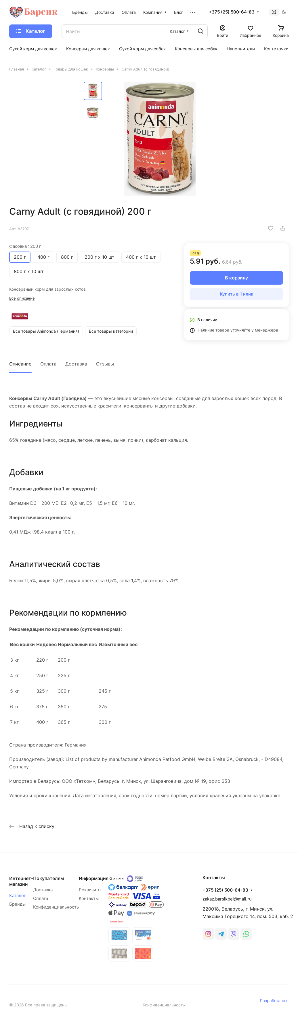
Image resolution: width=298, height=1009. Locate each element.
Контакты (89, 898)
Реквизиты (90, 889)
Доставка (76, 364)
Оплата (48, 364)
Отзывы (105, 364)
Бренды (17, 904)
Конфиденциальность (56, 907)
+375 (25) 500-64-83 (232, 12)
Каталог (17, 895)
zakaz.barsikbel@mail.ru (227, 899)
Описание (20, 364)
